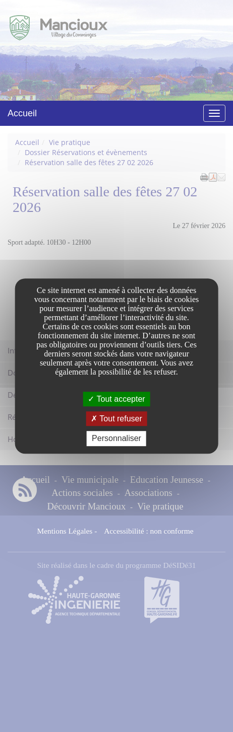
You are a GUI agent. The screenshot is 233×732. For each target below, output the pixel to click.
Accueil (22, 113)
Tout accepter (116, 399)
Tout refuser (116, 418)
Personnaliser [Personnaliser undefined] (116, 438)
